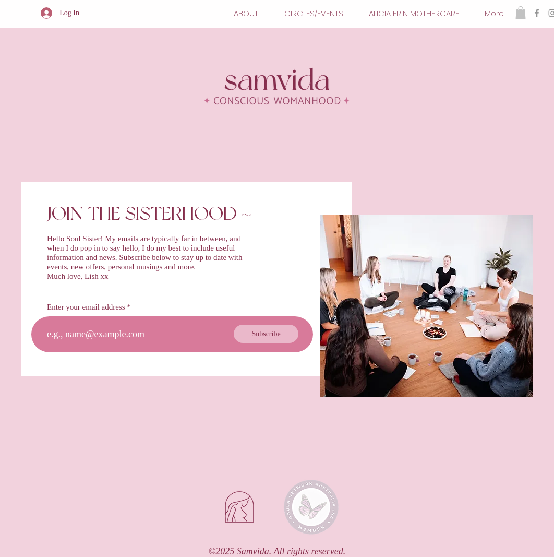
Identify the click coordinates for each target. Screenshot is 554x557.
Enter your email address (86, 307)
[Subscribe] (266, 334)
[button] (520, 12)
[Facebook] (537, 13)
